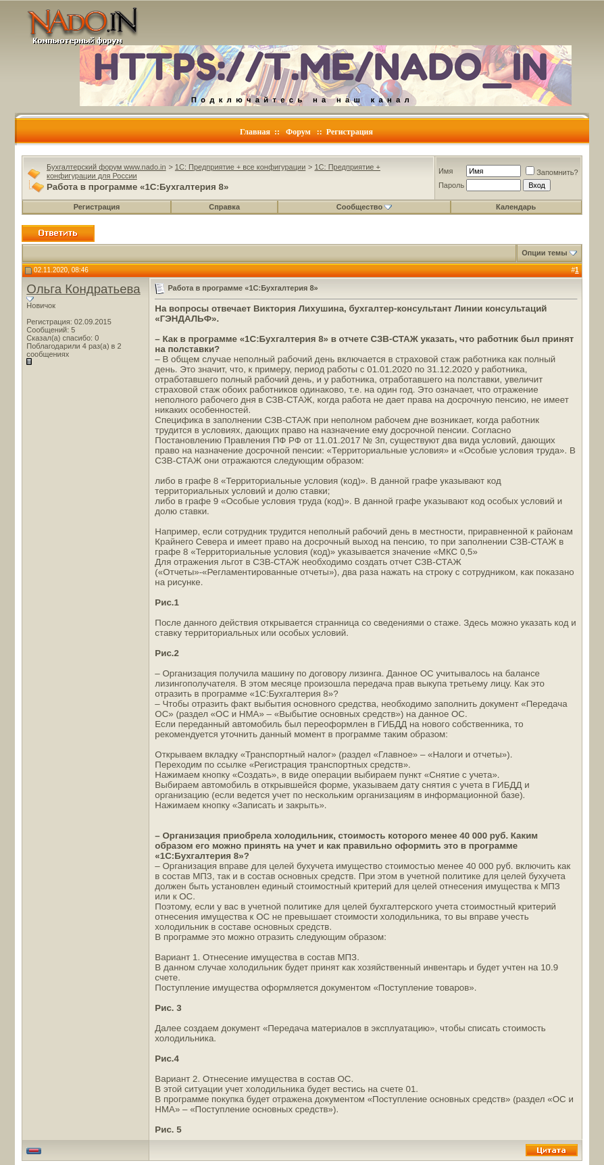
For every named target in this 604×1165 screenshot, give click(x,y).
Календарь (516, 207)
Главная (255, 132)
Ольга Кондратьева (83, 289)
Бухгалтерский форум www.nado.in (106, 167)
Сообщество (364, 207)
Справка (224, 207)
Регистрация (349, 132)
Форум (298, 132)
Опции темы (544, 253)
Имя (445, 171)
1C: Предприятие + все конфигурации (240, 167)
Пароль (451, 185)
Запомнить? (552, 172)
